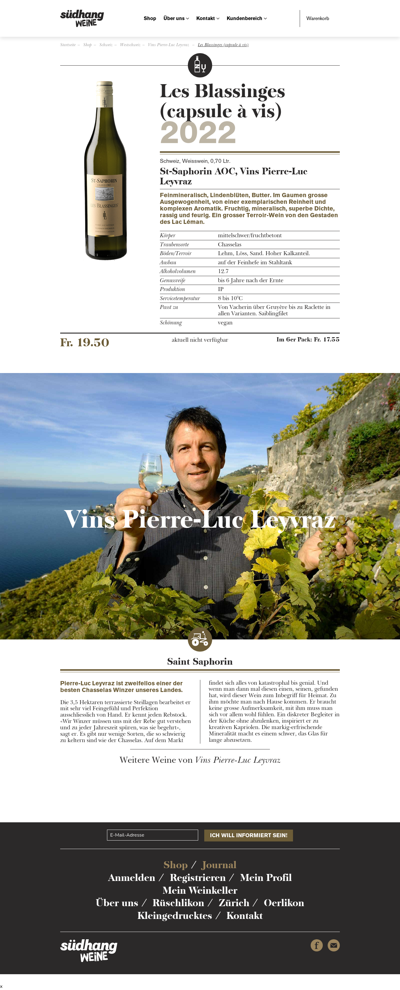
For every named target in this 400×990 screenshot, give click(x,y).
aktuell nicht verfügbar (200, 340)
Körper (167, 235)
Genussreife (172, 280)
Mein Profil (266, 877)
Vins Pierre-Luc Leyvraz (169, 45)
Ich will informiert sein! (248, 835)
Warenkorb (317, 18)
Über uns (174, 18)
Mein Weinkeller (200, 890)
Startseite (68, 45)
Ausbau (168, 262)
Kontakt (205, 18)
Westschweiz (130, 45)
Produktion (172, 289)
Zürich (234, 902)
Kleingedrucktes (174, 915)
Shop (150, 18)
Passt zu (169, 307)
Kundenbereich (244, 18)
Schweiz (105, 45)
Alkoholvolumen (178, 271)
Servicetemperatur (180, 298)
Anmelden (131, 877)
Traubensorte (174, 245)
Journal (219, 864)
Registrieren (198, 877)
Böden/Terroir (175, 253)
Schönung (171, 323)
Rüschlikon (178, 902)
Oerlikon (284, 902)
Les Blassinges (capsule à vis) (223, 45)
